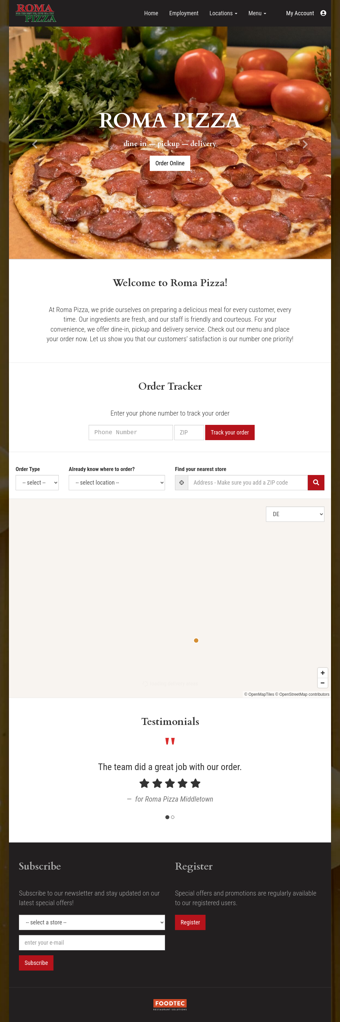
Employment (184, 13)
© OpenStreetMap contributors (302, 694)
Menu (257, 13)
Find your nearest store (200, 469)
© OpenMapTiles (259, 694)
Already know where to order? (102, 469)
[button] (306, 13)
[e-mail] (92, 942)
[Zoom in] (323, 673)
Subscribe (36, 962)
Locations (223, 13)
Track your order (238, 432)
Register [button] (190, 922)
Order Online (170, 163)
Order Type (28, 469)
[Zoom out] (323, 683)
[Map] (170, 598)
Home (151, 13)
